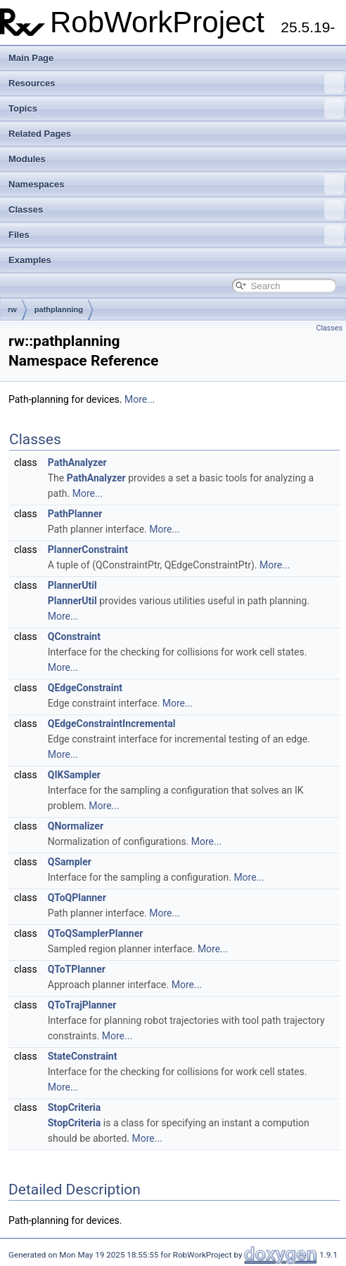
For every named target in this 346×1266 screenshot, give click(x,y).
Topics (176, 109)
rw (12, 309)
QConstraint (74, 636)
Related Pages (39, 133)
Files (176, 235)
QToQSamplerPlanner (95, 933)
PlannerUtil (72, 585)
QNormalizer (75, 826)
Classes (176, 210)
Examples (29, 260)
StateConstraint (82, 1056)
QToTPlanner (76, 969)
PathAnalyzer (77, 462)
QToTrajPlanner (82, 1005)
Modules (27, 159)
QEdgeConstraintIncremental (112, 723)
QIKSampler (74, 774)
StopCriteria (74, 1107)
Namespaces (176, 184)
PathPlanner (75, 513)
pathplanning (58, 309)
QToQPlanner (77, 897)
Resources (176, 83)
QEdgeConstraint (85, 687)
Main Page (30, 58)
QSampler (69, 861)
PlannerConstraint (88, 549)
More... (139, 399)
